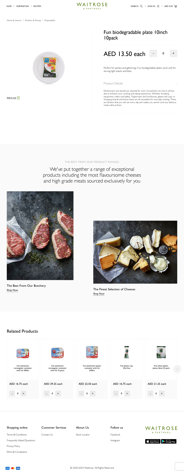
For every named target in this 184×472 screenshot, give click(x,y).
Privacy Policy (13, 446)
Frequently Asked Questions (21, 440)
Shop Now (12, 290)
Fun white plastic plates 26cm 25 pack (161, 367)
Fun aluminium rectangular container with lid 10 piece (57, 368)
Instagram (115, 440)
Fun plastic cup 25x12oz (126, 367)
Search (137, 6)
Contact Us (47, 434)
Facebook (115, 434)
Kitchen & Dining (33, 20)
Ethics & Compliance (17, 451)
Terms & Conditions (17, 434)
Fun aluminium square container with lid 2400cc (92, 368)
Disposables (49, 20)
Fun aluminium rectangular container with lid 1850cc (23, 368)
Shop (9, 6)
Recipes (37, 6)
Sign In (153, 6)
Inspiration (22, 6)
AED (170, 6)
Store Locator (83, 434)
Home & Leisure (14, 20)
